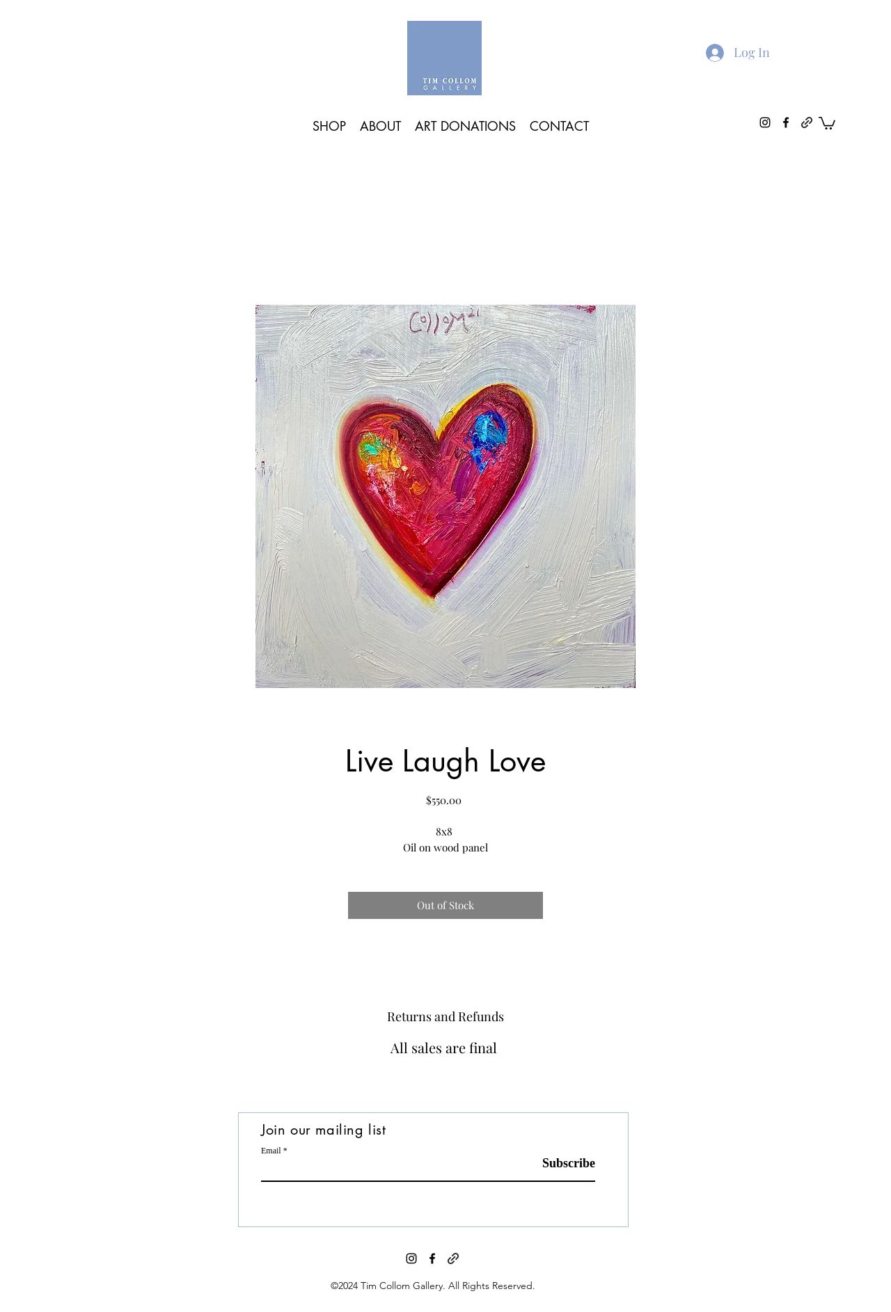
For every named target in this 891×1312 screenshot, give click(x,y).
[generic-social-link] (807, 122)
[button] (827, 122)
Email (271, 1150)
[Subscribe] (560, 1163)
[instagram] (765, 122)
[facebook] (786, 122)
